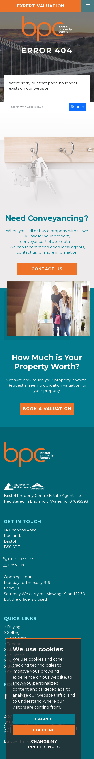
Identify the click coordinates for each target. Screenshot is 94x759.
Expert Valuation (40, 6)
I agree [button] (44, 718)
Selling (12, 632)
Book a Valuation (47, 408)
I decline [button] (44, 730)
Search (77, 106)
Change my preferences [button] (44, 744)
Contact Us (47, 269)
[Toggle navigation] (87, 6)
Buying (12, 626)
